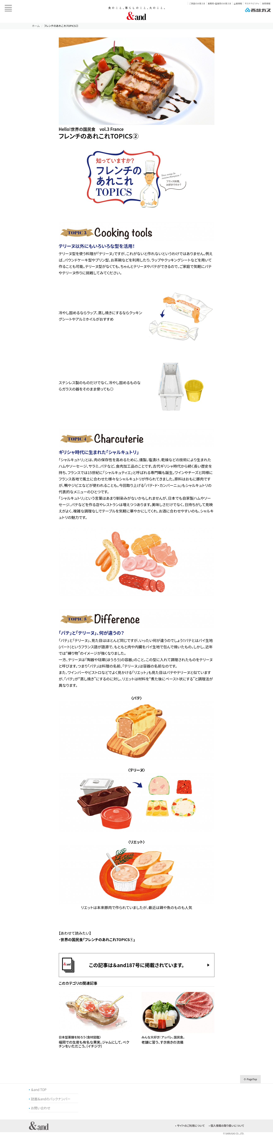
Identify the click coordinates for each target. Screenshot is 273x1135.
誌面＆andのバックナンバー (51, 1098)
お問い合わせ (41, 1107)
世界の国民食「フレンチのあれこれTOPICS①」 (98, 939)
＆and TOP (39, 1089)
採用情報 (266, 3)
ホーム (36, 26)
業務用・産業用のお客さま (219, 3)
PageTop (250, 1079)
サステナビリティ (252, 3)
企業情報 (238, 3)
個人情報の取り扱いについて (227, 1126)
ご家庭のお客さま (197, 3)
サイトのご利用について (191, 1126)
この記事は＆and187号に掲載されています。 (136, 965)
